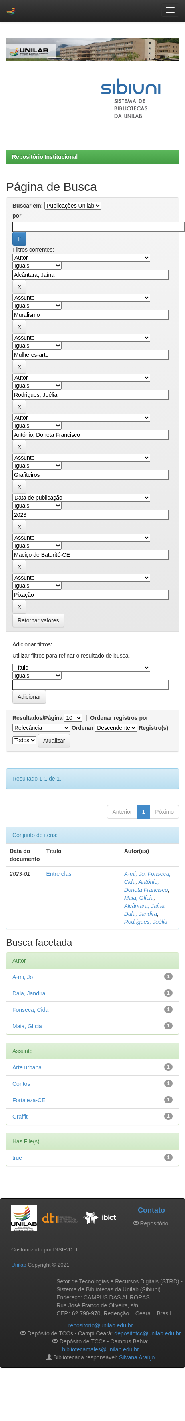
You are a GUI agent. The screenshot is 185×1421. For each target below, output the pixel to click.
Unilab (18, 1265)
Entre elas (58, 874)
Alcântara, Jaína (144, 906)
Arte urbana (27, 1067)
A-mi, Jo (134, 874)
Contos (21, 1084)
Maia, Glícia (139, 898)
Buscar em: (27, 205)
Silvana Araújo (137, 1357)
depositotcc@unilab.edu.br (147, 1333)
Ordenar (82, 728)
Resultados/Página (37, 718)
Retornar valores (38, 620)
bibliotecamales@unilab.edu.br (100, 1349)
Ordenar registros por (119, 718)
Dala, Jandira (140, 914)
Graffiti (20, 1116)
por (17, 215)
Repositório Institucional (45, 157)
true (17, 1158)
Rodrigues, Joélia (145, 922)
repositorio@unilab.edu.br (100, 1325)
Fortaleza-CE (28, 1100)
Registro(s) (153, 728)
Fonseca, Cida (30, 1010)
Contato (151, 1210)
